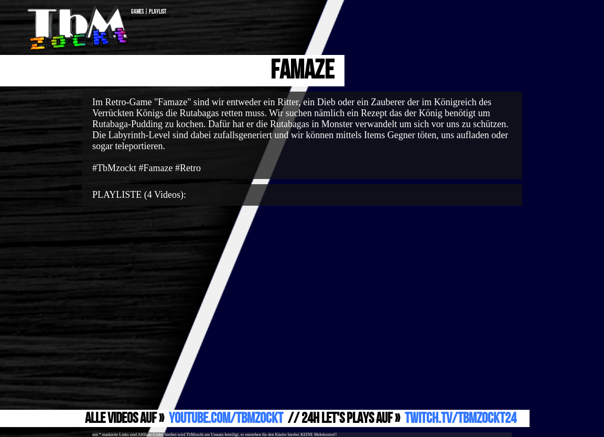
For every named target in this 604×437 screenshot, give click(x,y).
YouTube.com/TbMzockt (226, 418)
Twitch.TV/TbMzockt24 (460, 418)
